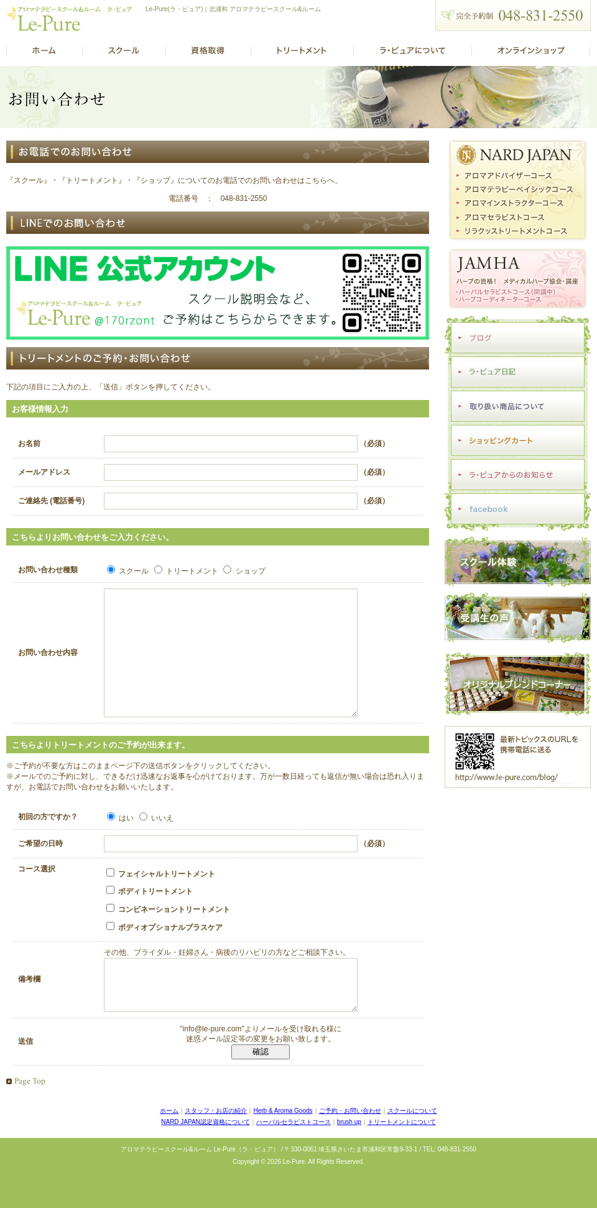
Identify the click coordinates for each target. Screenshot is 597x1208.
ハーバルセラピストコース (293, 1155)
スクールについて (412, 1144)
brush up (349, 1155)
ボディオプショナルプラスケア (164, 951)
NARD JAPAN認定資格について (205, 1155)
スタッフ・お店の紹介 (216, 1144)
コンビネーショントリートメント (168, 933)
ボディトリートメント (149, 915)
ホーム (169, 1144)
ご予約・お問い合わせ (350, 1144)
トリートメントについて (402, 1155)
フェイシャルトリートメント (160, 898)
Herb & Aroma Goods (282, 1144)
